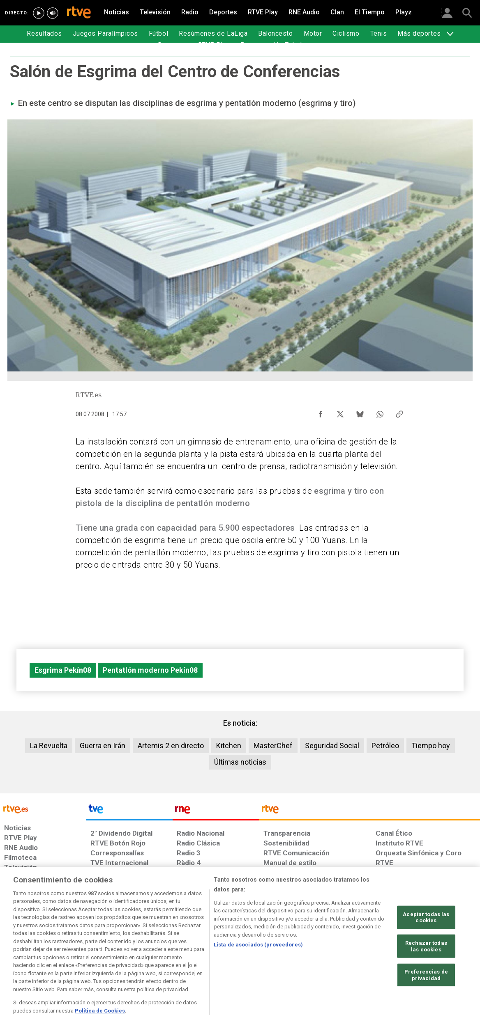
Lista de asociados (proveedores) (258, 970)
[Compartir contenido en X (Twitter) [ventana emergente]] (340, 412)
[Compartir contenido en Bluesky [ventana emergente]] (360, 412)
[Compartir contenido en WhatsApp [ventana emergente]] (380, 412)
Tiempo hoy (430, 745)
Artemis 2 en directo (171, 745)
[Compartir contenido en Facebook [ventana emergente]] (320, 412)
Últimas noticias (240, 762)
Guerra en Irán (102, 745)
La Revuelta (48, 745)
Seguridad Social (332, 745)
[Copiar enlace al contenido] (399, 412)
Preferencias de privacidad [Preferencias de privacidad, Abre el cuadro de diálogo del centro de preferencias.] (426, 999)
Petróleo (385, 745)
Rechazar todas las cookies (426, 971)
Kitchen (228, 745)
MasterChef (273, 745)
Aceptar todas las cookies (426, 942)
